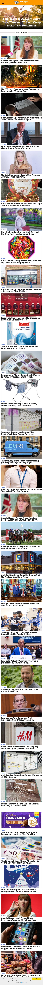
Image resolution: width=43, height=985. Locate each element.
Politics (3, 58)
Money (3, 115)
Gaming (3, 87)
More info (24, 983)
